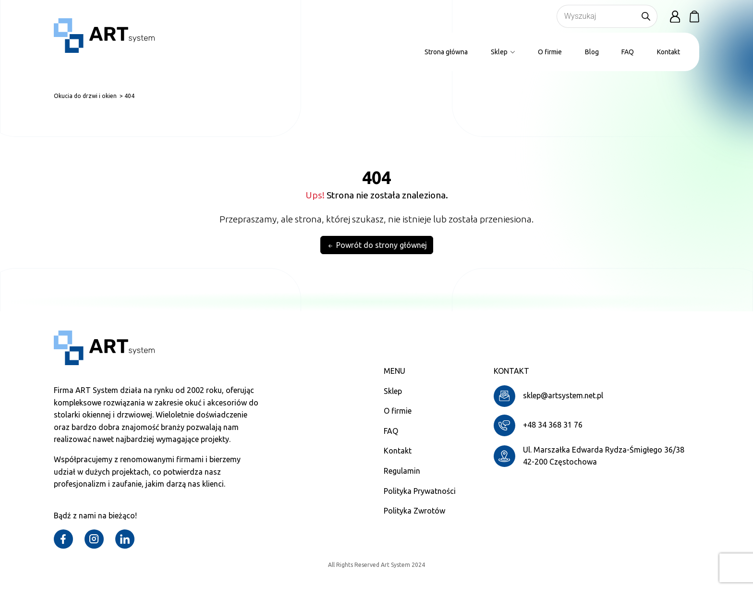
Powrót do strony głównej (377, 245)
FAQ (627, 52)
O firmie (550, 52)
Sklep (503, 51)
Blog (592, 52)
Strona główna (446, 52)
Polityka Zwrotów (414, 510)
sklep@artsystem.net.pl (563, 395)
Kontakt (668, 52)
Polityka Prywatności (420, 491)
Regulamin (402, 470)
